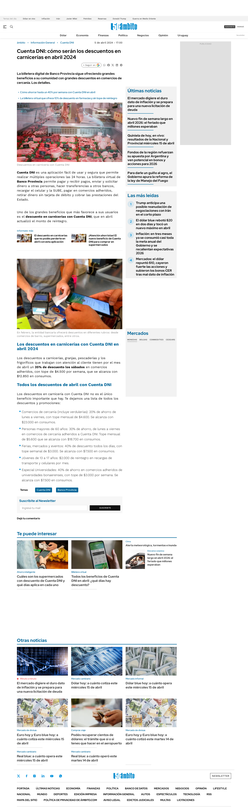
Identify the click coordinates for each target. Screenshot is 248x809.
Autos (145, 794)
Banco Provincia (67, 490)
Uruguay (183, 35)
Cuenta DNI (67, 42)
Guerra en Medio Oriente (144, 19)
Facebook (26, 776)
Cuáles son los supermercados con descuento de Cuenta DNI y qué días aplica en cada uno (41, 580)
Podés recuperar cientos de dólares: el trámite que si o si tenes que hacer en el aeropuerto (96, 739)
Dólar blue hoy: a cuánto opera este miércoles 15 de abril (149, 685)
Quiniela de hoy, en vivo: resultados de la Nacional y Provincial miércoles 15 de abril (151, 139)
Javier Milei (71, 19)
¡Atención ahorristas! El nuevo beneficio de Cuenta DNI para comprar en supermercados (105, 240)
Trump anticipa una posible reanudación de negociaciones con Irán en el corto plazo (154, 209)
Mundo (42, 794)
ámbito (21, 42)
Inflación (46, 19)
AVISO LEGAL (111, 800)
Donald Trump (119, 19)
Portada (23, 788)
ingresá (240, 27)
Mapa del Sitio (27, 800)
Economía (82, 35)
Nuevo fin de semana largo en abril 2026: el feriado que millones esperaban (150, 123)
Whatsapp (60, 776)
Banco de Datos (136, 788)
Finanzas (103, 35)
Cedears (170, 340)
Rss (209, 794)
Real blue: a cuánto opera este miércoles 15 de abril (39, 758)
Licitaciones (185, 800)
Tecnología (191, 794)
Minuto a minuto (28, 678)
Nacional (24, 794)
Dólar (63, 35)
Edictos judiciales (140, 800)
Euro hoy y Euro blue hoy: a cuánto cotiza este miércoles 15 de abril (40, 739)
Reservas (102, 19)
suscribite (229, 27)
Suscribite (105, 508)
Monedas (132, 340)
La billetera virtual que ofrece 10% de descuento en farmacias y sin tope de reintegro (68, 98)
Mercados (161, 788)
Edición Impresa (85, 794)
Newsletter (240, 35)
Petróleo (87, 19)
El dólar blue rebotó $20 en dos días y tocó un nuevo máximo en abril (154, 224)
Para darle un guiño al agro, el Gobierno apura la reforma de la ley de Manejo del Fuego (150, 177)
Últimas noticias (48, 788)
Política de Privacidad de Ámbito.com (70, 800)
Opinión (163, 35)
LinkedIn (43, 776)
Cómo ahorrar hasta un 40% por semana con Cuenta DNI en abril (57, 92)
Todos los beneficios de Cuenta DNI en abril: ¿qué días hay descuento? (95, 580)
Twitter (18, 776)
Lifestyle (220, 788)
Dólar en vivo (29, 19)
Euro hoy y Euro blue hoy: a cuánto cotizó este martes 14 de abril (150, 739)
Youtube (51, 776)
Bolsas (143, 340)
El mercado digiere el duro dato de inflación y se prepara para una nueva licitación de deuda (150, 104)
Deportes (61, 794)
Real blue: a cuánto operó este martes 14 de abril (94, 758)
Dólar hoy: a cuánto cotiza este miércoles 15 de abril (94, 685)
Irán (58, 19)
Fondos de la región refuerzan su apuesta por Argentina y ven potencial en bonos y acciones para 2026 (150, 158)
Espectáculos (167, 794)
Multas (165, 800)
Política (123, 35)
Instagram (34, 776)
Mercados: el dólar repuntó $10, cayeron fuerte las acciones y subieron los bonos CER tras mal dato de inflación (155, 266)
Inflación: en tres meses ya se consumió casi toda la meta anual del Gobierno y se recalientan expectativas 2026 (155, 243)
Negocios (143, 35)
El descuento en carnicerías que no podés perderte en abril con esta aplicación (50, 238)
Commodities (156, 340)
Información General (43, 42)
